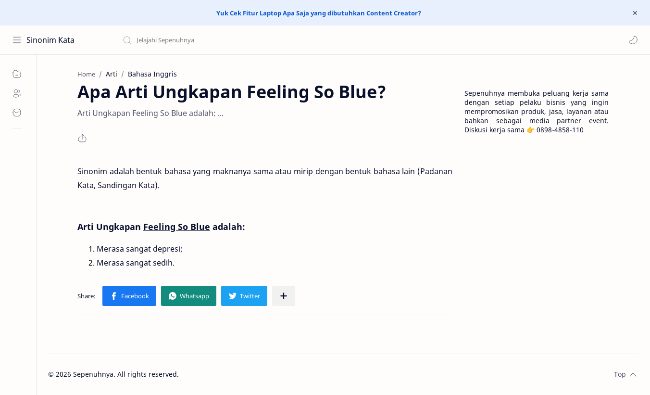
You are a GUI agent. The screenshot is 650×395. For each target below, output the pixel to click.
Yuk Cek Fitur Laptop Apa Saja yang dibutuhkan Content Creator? (318, 13)
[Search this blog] (199, 40)
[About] (16, 93)
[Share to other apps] (283, 296)
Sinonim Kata (50, 40)
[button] (633, 40)
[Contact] (16, 112)
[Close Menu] (635, 13)
